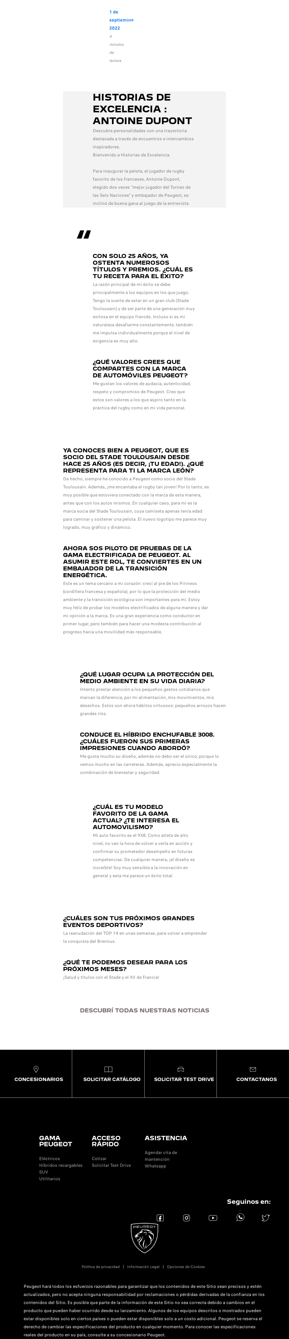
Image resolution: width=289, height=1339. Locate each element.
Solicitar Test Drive (111, 1165)
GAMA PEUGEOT (55, 1141)
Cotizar (99, 1158)
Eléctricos (49, 1158)
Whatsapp (155, 1166)
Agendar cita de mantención (161, 1155)
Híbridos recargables (61, 1165)
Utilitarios (49, 1179)
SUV (43, 1172)
